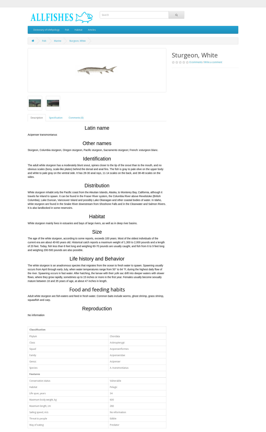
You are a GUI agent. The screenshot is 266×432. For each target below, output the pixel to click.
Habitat (78, 29)
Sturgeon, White (77, 40)
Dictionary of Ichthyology (46, 29)
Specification (55, 117)
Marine (57, 40)
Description (37, 117)
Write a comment (213, 62)
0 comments (195, 62)
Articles (92, 29)
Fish (67, 29)
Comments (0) (76, 117)
